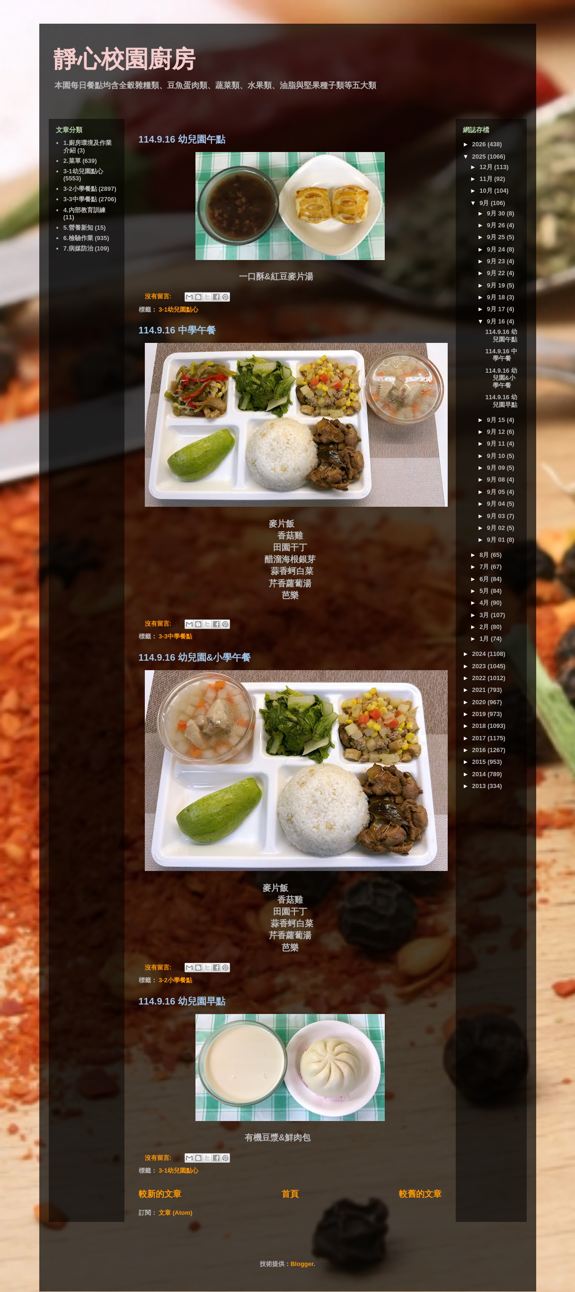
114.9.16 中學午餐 (177, 330)
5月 (485, 590)
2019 (480, 714)
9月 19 (497, 285)
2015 (480, 761)
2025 (480, 156)
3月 (485, 615)
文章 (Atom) (176, 1212)
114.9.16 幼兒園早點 (182, 1001)
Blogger (302, 1263)
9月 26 (497, 225)
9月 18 (497, 297)
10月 (486, 190)
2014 (480, 774)
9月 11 (497, 443)
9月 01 (497, 539)
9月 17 (497, 309)
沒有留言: (159, 296)
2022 (480, 678)
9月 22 (497, 273)
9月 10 (497, 455)
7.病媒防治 (78, 248)
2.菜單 (72, 160)
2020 (480, 702)
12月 (486, 166)
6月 (485, 579)
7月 (485, 566)
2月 (485, 626)
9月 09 (497, 467)
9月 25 (497, 237)
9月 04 (497, 503)
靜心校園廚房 (124, 59)
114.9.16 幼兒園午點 (182, 139)
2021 (480, 689)
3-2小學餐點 (175, 980)
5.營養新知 (78, 227)
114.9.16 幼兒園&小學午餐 (195, 657)
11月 (486, 178)
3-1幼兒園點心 (178, 309)
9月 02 (497, 527)
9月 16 (497, 321)
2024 (480, 653)
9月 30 (497, 213)
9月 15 (497, 419)
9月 (485, 202)
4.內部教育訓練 (84, 210)
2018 (480, 725)
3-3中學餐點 (175, 636)
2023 (480, 666)
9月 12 (497, 431)
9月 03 (497, 516)
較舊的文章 (420, 1194)
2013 (480, 786)
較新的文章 (160, 1194)
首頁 (290, 1194)
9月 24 (497, 249)
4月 (485, 602)
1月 (485, 638)
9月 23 (497, 261)
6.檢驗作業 (78, 238)
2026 (480, 144)
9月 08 (497, 479)
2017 (480, 738)
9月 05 (497, 491)
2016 (480, 750)
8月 (485, 554)
